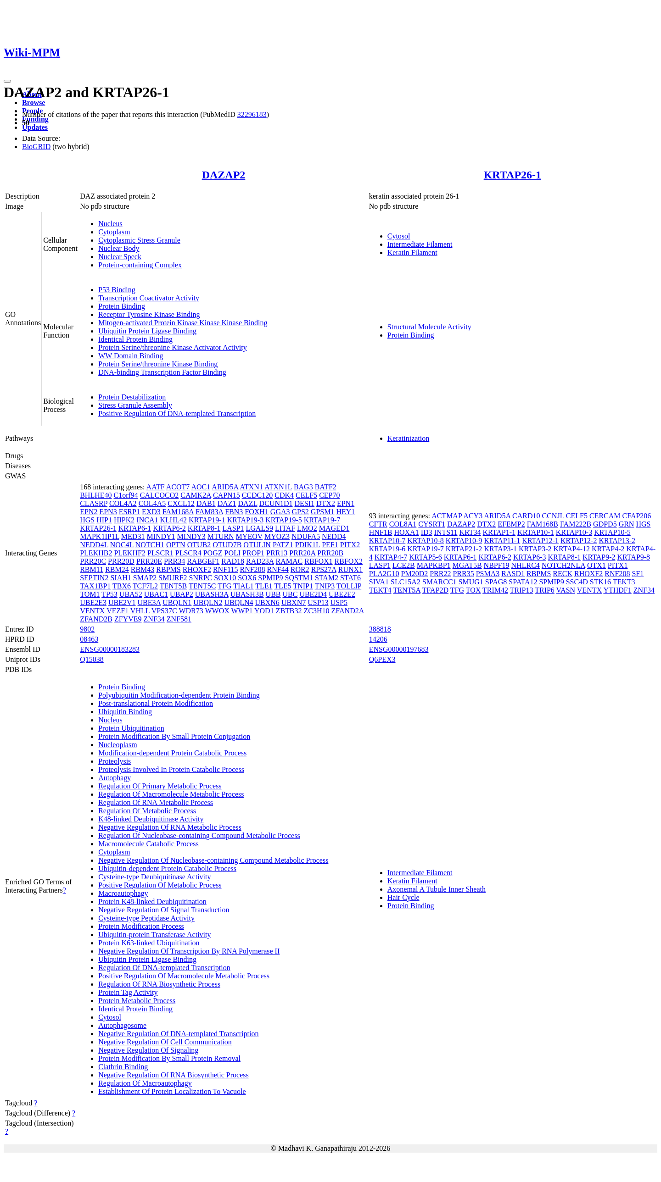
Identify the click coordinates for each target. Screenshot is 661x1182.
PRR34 (174, 561)
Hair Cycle (403, 897)
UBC (289, 594)
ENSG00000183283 (110, 649)
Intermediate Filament (420, 244)
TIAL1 (243, 586)
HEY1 (345, 512)
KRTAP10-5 (612, 532)
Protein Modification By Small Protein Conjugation (174, 736)
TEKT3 (624, 582)
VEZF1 (117, 611)
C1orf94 (126, 495)
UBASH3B (247, 594)
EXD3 (151, 512)
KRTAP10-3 (574, 532)
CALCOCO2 (159, 495)
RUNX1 (350, 569)
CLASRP (93, 503)
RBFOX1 (318, 561)
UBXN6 (267, 602)
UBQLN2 (207, 602)
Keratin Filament (412, 252)
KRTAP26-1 (512, 175)
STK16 (600, 582)
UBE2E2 (342, 594)
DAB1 (206, 503)
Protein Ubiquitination (131, 728)
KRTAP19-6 (387, 549)
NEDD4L (94, 545)
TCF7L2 (145, 586)
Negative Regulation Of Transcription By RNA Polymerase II (189, 951)
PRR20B (330, 553)
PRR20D (121, 561)
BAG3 (303, 487)
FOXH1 (257, 512)
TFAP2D (435, 590)
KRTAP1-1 (499, 532)
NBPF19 (497, 565)
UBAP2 (181, 594)
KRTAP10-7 (387, 540)
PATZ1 (283, 545)
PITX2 (350, 545)
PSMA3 (488, 573)
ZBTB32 (289, 611)
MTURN (220, 536)
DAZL (248, 503)
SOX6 (247, 578)
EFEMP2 (511, 524)
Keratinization (408, 438)
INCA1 (147, 520)
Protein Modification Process (141, 926)
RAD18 (232, 561)
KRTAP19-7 (322, 520)
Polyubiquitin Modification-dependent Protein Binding (179, 695)
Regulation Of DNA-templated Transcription (164, 967)
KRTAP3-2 (535, 549)
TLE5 (282, 586)
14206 (378, 639)
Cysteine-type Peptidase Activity (146, 918)
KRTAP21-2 (464, 549)
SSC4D (577, 582)
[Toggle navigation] (7, 81)
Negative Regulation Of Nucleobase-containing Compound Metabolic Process (213, 860)
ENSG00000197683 (399, 649)
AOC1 (200, 487)
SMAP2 (145, 578)
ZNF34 (154, 619)
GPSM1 (323, 512)
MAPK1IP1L (99, 536)
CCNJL (553, 516)
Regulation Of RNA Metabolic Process (155, 802)
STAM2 (326, 578)
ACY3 (472, 516)
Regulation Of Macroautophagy (145, 1083)
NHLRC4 (525, 565)
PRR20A (302, 553)
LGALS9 (260, 528)
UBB (273, 594)
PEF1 (330, 545)
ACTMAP (446, 516)
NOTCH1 (149, 545)
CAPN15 (226, 495)
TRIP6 (545, 590)
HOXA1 (406, 532)
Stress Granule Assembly (135, 405)
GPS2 (300, 512)
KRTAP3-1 (500, 549)
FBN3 (234, 512)
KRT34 (470, 532)
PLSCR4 (188, 553)
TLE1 (263, 586)
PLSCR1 (160, 553)
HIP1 (104, 520)
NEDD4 (334, 536)
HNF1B (380, 532)
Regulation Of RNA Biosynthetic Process (159, 984)
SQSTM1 (299, 578)
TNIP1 (303, 586)
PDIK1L (307, 545)
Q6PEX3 (382, 659)
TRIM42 (495, 590)
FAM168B (542, 524)
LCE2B (403, 565)
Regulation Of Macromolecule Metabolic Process (171, 794)
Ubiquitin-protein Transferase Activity (154, 934)
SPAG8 (496, 582)
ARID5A (225, 487)
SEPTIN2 (94, 578)
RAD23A (260, 561)
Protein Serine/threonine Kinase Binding (158, 364)
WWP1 (241, 611)
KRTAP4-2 (608, 549)
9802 (87, 629)
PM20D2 (414, 573)
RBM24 (117, 569)
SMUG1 (471, 582)
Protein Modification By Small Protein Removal (169, 1058)
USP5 (338, 602)
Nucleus (110, 224)
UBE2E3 (93, 602)
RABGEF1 (203, 561)
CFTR (378, 524)
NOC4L (122, 545)
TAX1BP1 (95, 586)
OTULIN (257, 545)
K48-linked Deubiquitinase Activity (150, 819)
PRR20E (149, 561)
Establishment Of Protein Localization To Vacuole (172, 1091)
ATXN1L (278, 487)
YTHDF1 (617, 590)
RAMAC (289, 561)
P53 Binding (116, 290)
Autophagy (114, 778)
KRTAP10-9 (464, 540)
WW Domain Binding (130, 356)
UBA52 (130, 594)
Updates (35, 127)
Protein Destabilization (132, 397)
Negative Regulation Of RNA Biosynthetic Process (173, 1075)
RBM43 (143, 569)
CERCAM (605, 516)
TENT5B (173, 586)
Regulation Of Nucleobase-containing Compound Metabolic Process (199, 835)
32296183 (252, 114)
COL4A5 (152, 503)
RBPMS (168, 569)
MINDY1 (160, 536)
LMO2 (307, 528)
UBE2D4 (313, 594)
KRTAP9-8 (633, 557)
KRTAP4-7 (391, 557)
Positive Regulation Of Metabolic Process (159, 885)
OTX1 (596, 565)
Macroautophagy (123, 893)
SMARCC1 (439, 582)
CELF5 (306, 495)
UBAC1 (156, 594)
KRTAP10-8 (425, 540)
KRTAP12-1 (540, 540)
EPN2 (88, 512)
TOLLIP (348, 586)
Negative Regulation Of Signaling (148, 1050)
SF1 (638, 573)
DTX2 (325, 503)
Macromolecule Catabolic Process (148, 844)
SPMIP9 (270, 578)
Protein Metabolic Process (136, 1000)
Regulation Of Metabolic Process (147, 811)
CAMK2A (195, 495)
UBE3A (149, 602)
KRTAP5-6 (425, 557)
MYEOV (249, 536)
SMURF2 (172, 578)
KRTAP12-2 (578, 540)
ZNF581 (179, 619)
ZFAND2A (347, 611)
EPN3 (108, 512)
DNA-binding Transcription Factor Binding (162, 372)
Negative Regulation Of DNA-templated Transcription (178, 1034)
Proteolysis (114, 761)
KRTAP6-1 (134, 528)
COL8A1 (403, 524)
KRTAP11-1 (502, 540)
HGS (87, 520)
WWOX (217, 611)
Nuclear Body (118, 248)
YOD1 (264, 611)
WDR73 (191, 611)
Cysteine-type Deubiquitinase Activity (154, 877)
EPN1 (345, 503)
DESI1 (304, 503)
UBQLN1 (176, 602)
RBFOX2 (349, 561)
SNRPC (201, 578)
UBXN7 (293, 602)
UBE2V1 (122, 602)
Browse (33, 102)
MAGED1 (334, 528)
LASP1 (233, 528)
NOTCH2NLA (563, 565)
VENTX (92, 611)
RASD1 (513, 573)
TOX (473, 590)
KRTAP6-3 (529, 557)
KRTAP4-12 (571, 549)
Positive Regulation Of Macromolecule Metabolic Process (183, 976)
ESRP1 (129, 512)
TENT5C (202, 586)
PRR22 (440, 573)
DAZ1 (227, 503)
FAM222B (575, 524)
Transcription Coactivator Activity (148, 298)
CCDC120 (257, 495)
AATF (155, 487)
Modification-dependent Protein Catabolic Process (172, 753)
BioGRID (36, 146)
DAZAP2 (224, 175)
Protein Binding (121, 306)
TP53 (109, 594)
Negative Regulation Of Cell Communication (165, 1042)
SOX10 (225, 578)
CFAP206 (636, 516)
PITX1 (618, 565)
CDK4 (284, 495)
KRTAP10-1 (535, 532)
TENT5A (406, 590)
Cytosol (398, 236)
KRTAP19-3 (245, 520)
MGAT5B (467, 565)
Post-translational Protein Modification (155, 703)
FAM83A (209, 512)
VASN (566, 590)
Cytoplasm (114, 232)
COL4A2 (123, 503)
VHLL (140, 611)
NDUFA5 (305, 536)
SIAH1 (120, 578)
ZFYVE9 (128, 619)
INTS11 (446, 532)
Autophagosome (122, 1025)
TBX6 (121, 586)
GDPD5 (605, 524)
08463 (89, 639)
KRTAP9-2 (599, 557)
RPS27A (323, 569)
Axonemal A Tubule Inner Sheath (436, 889)
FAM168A (178, 512)
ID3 (426, 532)
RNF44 (278, 569)
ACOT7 (178, 487)
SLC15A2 (405, 582)
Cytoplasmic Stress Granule (139, 240)
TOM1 (90, 594)
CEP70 (329, 495)
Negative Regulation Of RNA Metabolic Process (169, 827)
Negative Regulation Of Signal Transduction (163, 910)
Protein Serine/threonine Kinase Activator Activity (172, 347)
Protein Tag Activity (127, 992)
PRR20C (93, 561)
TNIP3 (325, 586)
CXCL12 (181, 503)
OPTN (175, 545)
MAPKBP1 (434, 565)
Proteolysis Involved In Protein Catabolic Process (171, 769)
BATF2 (325, 487)
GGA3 (280, 512)
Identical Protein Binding (135, 339)
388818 (380, 629)
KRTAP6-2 (169, 528)
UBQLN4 (238, 602)
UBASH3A (212, 594)
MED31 (133, 536)
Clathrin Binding (123, 1067)
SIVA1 (379, 582)
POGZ (213, 553)
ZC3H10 (317, 611)
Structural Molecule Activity (429, 327)
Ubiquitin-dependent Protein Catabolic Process (167, 868)
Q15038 (92, 659)
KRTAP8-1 (204, 528)
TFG (224, 586)
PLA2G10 (384, 573)
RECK (562, 573)
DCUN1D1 (276, 503)
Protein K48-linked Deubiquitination (152, 901)
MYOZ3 (277, 536)
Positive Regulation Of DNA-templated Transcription (177, 413)
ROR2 (300, 569)
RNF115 (225, 569)
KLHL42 (173, 520)
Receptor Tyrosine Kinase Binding (149, 314)
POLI (232, 553)
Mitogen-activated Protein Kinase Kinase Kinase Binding (182, 323)
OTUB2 (199, 545)
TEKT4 (380, 590)
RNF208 (252, 569)
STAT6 (350, 578)
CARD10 (526, 516)
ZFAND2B (96, 619)
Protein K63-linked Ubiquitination (148, 943)
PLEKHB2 (96, 553)
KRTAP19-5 (283, 520)
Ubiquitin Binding (125, 712)
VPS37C (164, 611)
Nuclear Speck (119, 257)
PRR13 (276, 553)
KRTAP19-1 (207, 520)
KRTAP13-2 (617, 540)
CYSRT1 (431, 524)
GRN (626, 524)
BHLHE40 (96, 495)
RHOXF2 (197, 569)
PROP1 (253, 553)
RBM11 (91, 569)
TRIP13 (521, 590)
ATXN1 (251, 487)
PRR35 (463, 573)
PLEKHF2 (129, 553)
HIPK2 (124, 520)
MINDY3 (191, 536)
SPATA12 (523, 582)
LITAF (285, 528)
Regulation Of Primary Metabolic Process (159, 786)
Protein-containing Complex (140, 265)
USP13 (318, 602)
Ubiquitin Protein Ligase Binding (147, 331)
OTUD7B (227, 545)
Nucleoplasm (117, 745)
